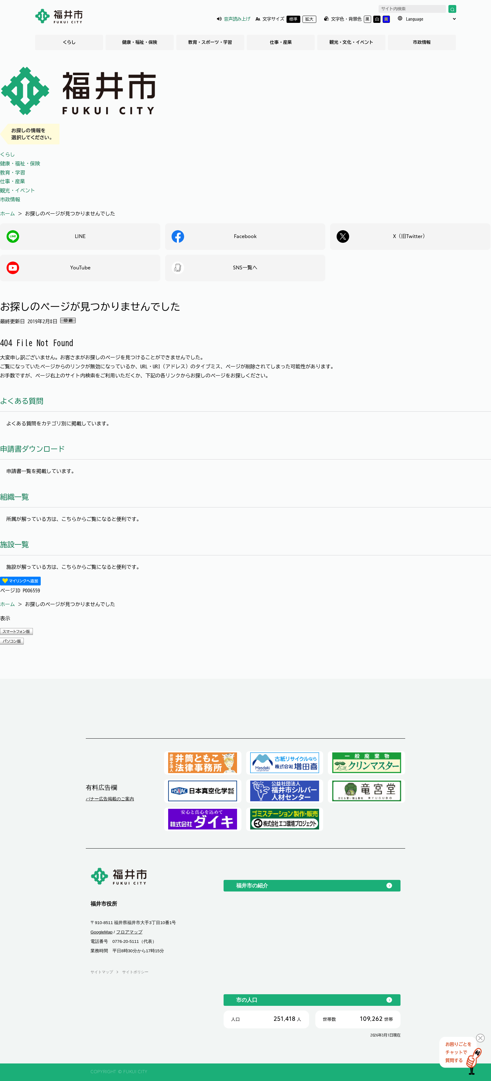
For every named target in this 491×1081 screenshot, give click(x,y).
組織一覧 (14, 497)
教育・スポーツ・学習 (210, 42)
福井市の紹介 (252, 885)
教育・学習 (12, 172)
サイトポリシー (135, 972)
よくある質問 (21, 401)
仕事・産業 (281, 42)
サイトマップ (101, 972)
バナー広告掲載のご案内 (110, 798)
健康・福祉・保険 (139, 42)
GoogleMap (101, 932)
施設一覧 (14, 544)
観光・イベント (17, 190)
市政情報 (422, 42)
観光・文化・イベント (351, 42)
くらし (69, 42)
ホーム (7, 213)
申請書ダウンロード (32, 449)
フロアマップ (129, 932)
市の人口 (246, 1000)
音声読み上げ (237, 19)
